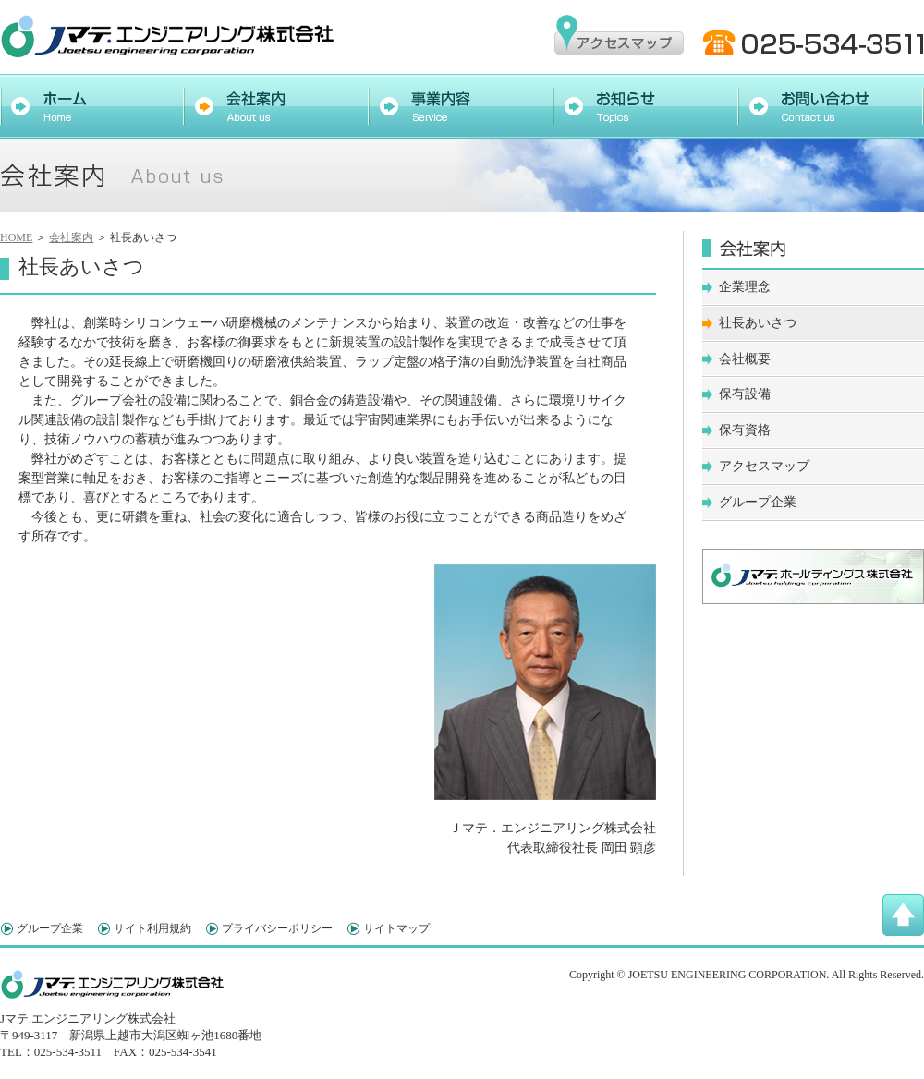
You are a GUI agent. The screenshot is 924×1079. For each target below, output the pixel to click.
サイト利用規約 (152, 928)
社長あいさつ (757, 323)
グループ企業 (757, 502)
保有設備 (745, 394)
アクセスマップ (764, 466)
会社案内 (71, 237)
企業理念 (745, 287)
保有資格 (745, 430)
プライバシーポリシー (277, 928)
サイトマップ (396, 928)
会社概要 (745, 359)
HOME (16, 237)
